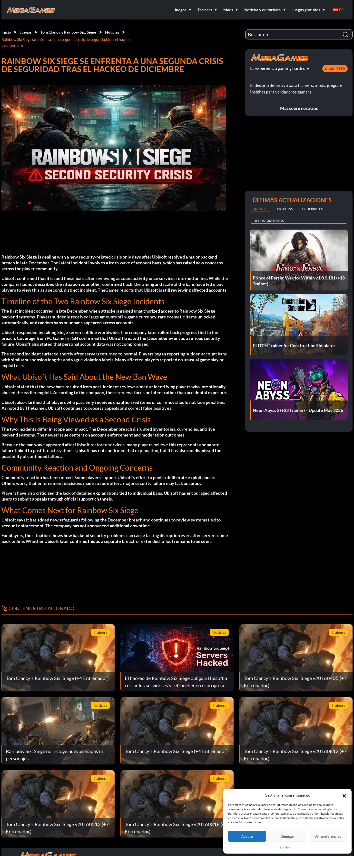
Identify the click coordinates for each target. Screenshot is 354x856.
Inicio (6, 32)
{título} (285, 847)
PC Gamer (56, 338)
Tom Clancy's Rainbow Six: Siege (68, 32)
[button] (344, 795)
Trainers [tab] (260, 209)
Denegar (287, 836)
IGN (74, 338)
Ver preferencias (328, 836)
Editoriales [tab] (312, 209)
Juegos (26, 32)
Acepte (247, 836)
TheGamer (108, 290)
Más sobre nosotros (299, 108)
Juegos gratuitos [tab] (268, 221)
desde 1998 (335, 68)
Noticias (112, 32)
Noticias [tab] (285, 209)
